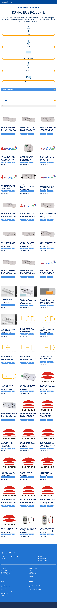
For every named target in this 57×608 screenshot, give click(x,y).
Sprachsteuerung (33, 578)
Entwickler (31, 591)
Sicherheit (31, 575)
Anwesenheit (32, 579)
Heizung (31, 572)
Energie (31, 576)
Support (31, 586)
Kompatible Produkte (6, 570)
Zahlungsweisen (5, 586)
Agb (47, 605)
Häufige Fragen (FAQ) (35, 585)
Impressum (42, 605)
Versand (3, 588)
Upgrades (3, 585)
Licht (30, 570)
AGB (2, 589)
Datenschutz (52, 605)
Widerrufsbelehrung (6, 591)
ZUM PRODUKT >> (5, 136)
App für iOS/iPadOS (6, 575)
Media (2, 595)
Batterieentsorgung (34, 588)
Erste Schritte (4, 572)
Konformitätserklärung (35, 589)
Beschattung (32, 573)
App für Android (5, 573)
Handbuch (32, 584)
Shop (2, 584)
